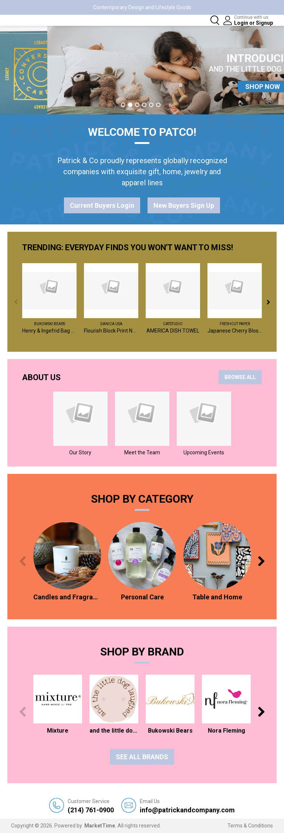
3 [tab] (137, 105)
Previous (15, 302)
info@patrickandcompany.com (187, 806)
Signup (264, 23)
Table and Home (217, 597)
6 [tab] (158, 105)
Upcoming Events (203, 452)
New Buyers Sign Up (183, 205)
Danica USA (111, 324)
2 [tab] (130, 105)
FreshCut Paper (235, 324)
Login (241, 23)
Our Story (80, 452)
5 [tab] (151, 105)
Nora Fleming (226, 730)
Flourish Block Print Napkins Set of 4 (111, 331)
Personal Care (142, 597)
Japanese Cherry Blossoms (234, 331)
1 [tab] (123, 105)
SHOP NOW (142, 86)
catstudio (173, 324)
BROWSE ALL (240, 377)
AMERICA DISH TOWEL (172, 331)
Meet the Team (142, 452)
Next (268, 302)
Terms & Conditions (250, 826)
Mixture (57, 730)
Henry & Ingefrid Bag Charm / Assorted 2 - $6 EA (49, 331)
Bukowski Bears (49, 324)
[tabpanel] (142, 70)
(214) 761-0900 (91, 806)
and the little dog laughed (113, 730)
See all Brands (142, 757)
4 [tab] (144, 105)
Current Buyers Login (102, 205)
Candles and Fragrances (67, 597)
